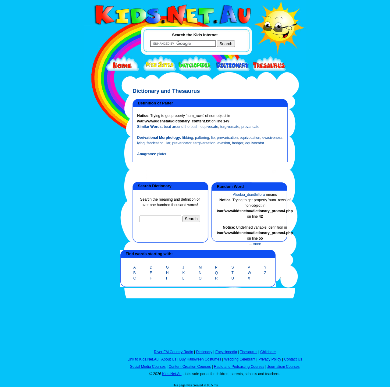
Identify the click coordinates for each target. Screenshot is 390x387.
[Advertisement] (99, 223)
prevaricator (181, 143)
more (257, 244)
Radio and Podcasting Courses (239, 366)
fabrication (155, 143)
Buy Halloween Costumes (200, 359)
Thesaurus (248, 352)
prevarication (227, 137)
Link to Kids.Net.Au (142, 359)
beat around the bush (181, 127)
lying (141, 143)
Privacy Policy (269, 359)
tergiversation (204, 143)
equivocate (209, 127)
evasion (224, 143)
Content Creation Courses (189, 366)
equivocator (254, 143)
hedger (237, 143)
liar (167, 143)
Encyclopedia (226, 352)
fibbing (187, 137)
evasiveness (272, 137)
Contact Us (293, 359)
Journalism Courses (283, 366)
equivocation (250, 137)
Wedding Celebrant (240, 359)
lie (213, 137)
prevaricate (250, 127)
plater (161, 154)
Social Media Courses (148, 366)
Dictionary (204, 352)
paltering (202, 137)
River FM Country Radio (173, 352)
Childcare (268, 352)
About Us (168, 359)
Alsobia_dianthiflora (249, 194)
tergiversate (229, 127)
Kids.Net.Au (171, 374)
